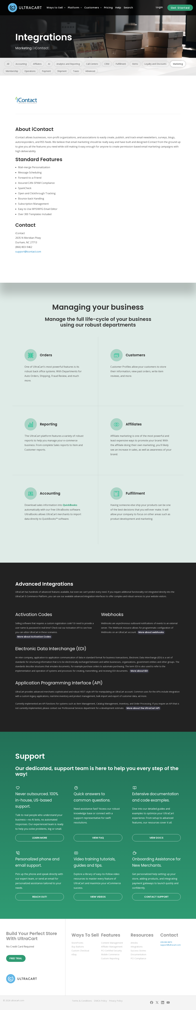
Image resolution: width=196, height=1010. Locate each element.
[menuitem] (55, 7)
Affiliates (37, 63)
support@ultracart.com (170, 945)
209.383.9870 (166, 942)
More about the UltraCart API (143, 708)
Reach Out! (39, 897)
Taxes (76, 71)
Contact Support (156, 897)
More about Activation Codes (34, 636)
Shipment (62, 71)
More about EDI (139, 670)
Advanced (90, 71)
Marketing (23, 48)
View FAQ (98, 838)
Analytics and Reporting (68, 63)
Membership (12, 71)
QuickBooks (70, 505)
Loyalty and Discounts (155, 63)
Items (135, 63)
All (8, 63)
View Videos (98, 897)
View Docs (156, 838)
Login (159, 7)
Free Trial (15, 958)
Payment (46, 71)
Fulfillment (121, 63)
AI (49, 63)
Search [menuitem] (128, 7)
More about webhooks (151, 632)
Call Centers (92, 63)
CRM (106, 63)
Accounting (21, 63)
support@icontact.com (28, 251)
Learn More (39, 838)
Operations (30, 71)
